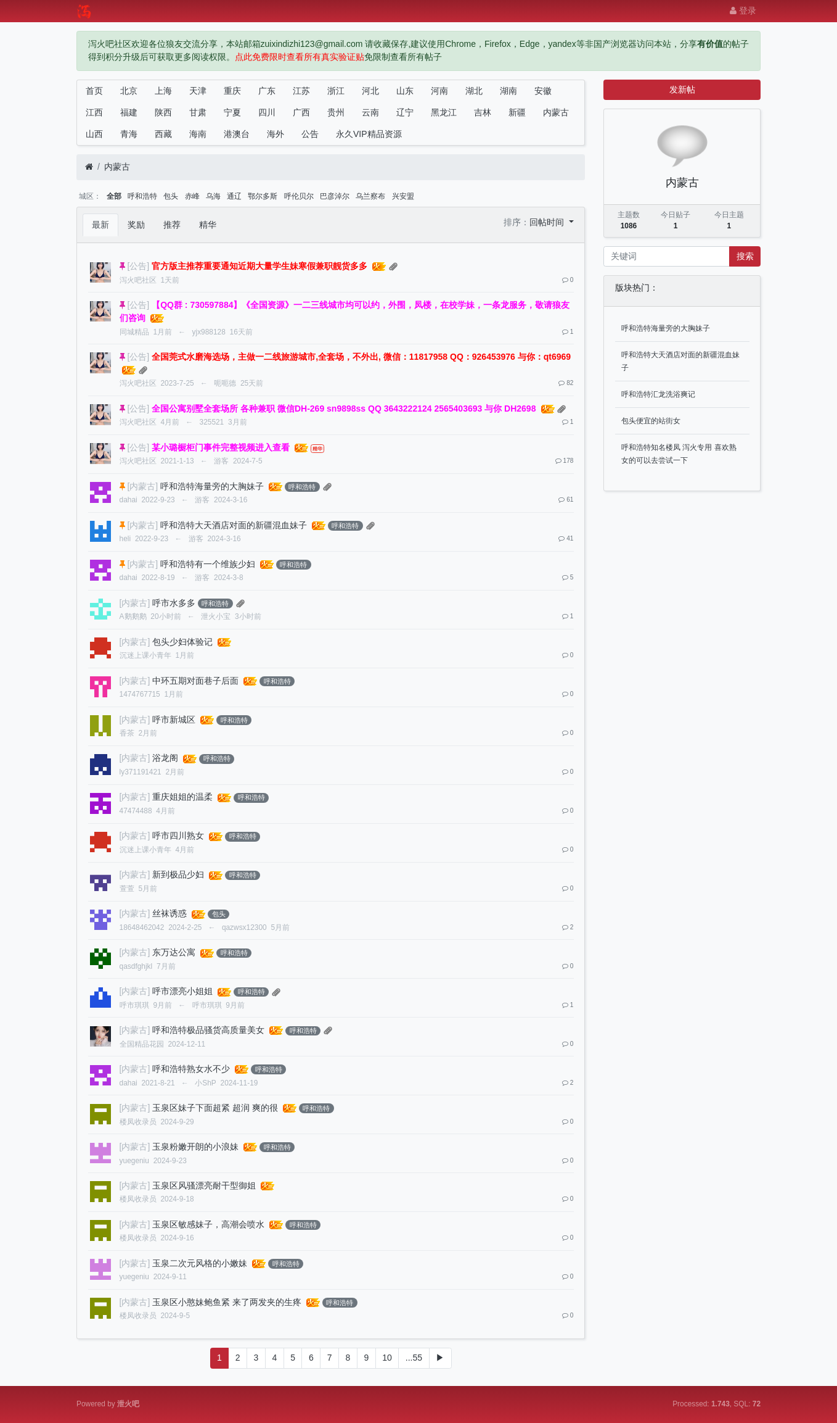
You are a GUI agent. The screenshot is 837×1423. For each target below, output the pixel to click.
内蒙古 (556, 112)
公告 (310, 134)
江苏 (301, 91)
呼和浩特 (142, 196)
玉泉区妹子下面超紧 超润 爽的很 (215, 1108)
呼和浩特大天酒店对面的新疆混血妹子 (233, 525)
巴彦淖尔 (334, 196)
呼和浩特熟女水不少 (191, 1069)
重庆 (232, 91)
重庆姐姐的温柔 (182, 797)
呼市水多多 (173, 603)
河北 (370, 91)
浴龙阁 (165, 758)
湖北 (474, 91)
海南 (197, 134)
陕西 (163, 112)
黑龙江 (444, 112)
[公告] (138, 266)
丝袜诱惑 (169, 913)
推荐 (172, 225)
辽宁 (405, 112)
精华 (207, 225)
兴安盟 (403, 196)
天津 (197, 91)
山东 (405, 91)
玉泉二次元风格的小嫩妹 (199, 1263)
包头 (170, 196)
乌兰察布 (370, 196)
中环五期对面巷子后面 (195, 681)
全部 (114, 196)
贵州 (336, 112)
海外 (275, 134)
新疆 (517, 112)
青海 (128, 134)
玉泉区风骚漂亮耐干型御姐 (204, 1185)
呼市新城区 (173, 719)
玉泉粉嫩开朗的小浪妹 (195, 1146)
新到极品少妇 (178, 874)
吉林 (482, 112)
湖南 (508, 91)
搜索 (745, 256)
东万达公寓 (173, 952)
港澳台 (237, 134)
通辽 (234, 196)
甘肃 (197, 112)
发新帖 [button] (682, 89)
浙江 (336, 91)
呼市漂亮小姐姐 (182, 991)
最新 (100, 225)
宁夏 (232, 112)
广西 (301, 112)
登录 (743, 10)
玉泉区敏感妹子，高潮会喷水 (208, 1224)
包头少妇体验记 (182, 642)
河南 (439, 91)
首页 (94, 91)
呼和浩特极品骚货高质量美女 (208, 1030)
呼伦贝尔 (299, 196)
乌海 (213, 196)
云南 (370, 112)
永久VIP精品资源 (369, 134)
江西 (94, 112)
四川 (267, 112)
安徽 (543, 91)
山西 (94, 134)
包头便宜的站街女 (650, 421)
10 (387, 1358)
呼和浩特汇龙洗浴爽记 (658, 394)
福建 (128, 112)
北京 (128, 91)
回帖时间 (547, 222)
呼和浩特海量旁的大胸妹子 (212, 486)
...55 (414, 1358)
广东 (267, 91)
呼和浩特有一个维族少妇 (207, 564)
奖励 (136, 225)
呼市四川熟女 (178, 835)
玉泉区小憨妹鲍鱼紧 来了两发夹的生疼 (226, 1302)
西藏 (163, 134)
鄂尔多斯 (262, 196)
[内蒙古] (142, 486)
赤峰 (192, 196)
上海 (163, 91)
